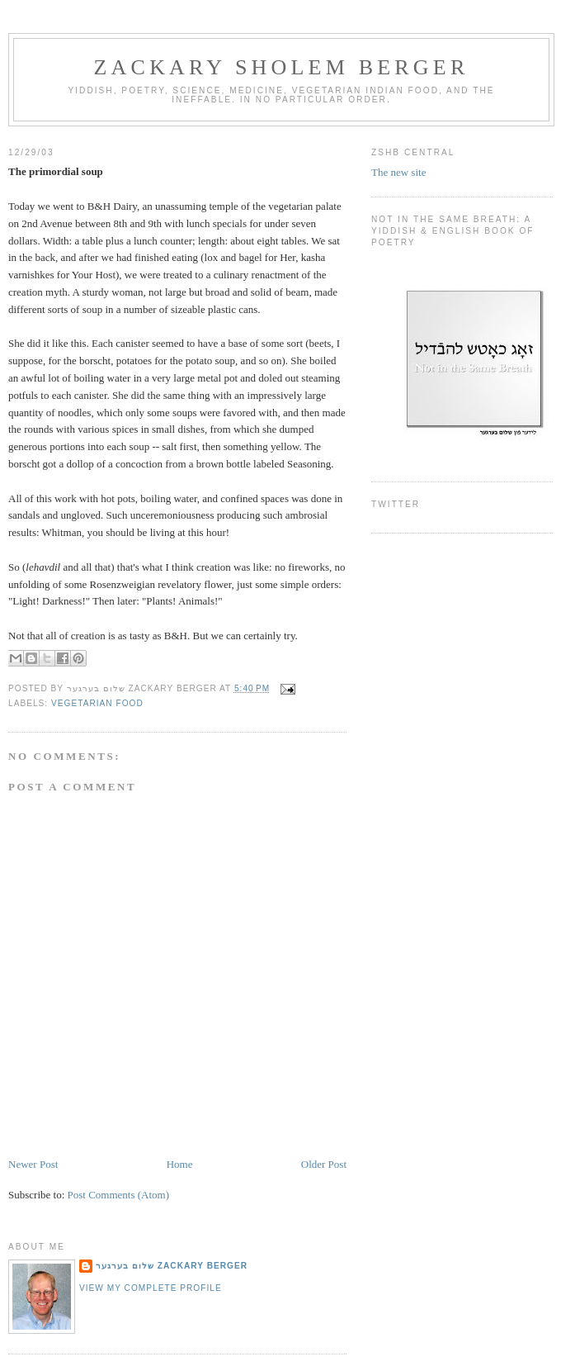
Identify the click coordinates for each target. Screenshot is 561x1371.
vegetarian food (97, 703)
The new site (398, 172)
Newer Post (33, 1164)
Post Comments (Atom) (119, 1194)
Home (180, 1164)
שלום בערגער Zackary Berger (172, 1265)
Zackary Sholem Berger (281, 67)
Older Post (323, 1164)
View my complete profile (150, 1288)
